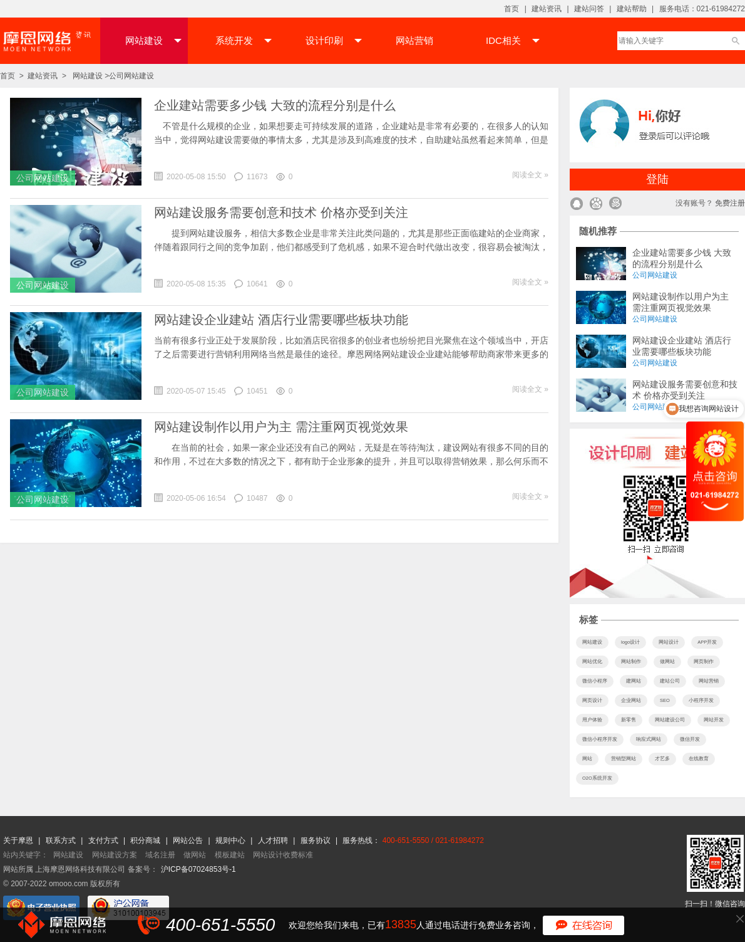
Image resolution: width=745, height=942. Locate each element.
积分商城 (145, 840)
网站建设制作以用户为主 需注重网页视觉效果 (281, 427)
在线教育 (699, 758)
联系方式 (62, 840)
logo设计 (630, 642)
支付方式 (104, 840)
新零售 (628, 720)
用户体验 (592, 720)
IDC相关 (513, 40)
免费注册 (730, 203)
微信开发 (690, 739)
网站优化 (592, 661)
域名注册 (160, 854)
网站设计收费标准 (283, 854)
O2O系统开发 (597, 778)
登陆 (657, 179)
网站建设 (153, 40)
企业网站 (631, 700)
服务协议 (316, 840)
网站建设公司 (670, 720)
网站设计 (669, 642)
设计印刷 (334, 40)
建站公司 (670, 681)
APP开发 (707, 642)
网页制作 (704, 661)
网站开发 (714, 720)
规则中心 (231, 840)
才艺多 (662, 758)
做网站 (667, 661)
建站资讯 (547, 8)
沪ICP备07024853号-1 (198, 869)
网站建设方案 (114, 854)
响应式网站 (648, 739)
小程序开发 (701, 700)
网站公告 (189, 840)
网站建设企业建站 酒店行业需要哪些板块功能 (281, 320)
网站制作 (631, 661)
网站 (587, 758)
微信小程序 (594, 681)
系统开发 (243, 40)
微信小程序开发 (599, 739)
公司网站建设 (131, 75)
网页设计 (592, 700)
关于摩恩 (19, 840)
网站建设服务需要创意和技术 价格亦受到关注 (281, 212)
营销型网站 (623, 758)
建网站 (633, 681)
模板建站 (230, 854)
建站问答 (589, 8)
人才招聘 (274, 840)
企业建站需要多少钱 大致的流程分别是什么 (275, 105)
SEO (665, 700)
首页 (511, 8)
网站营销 (414, 40)
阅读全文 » (530, 174)
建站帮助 (632, 8)
